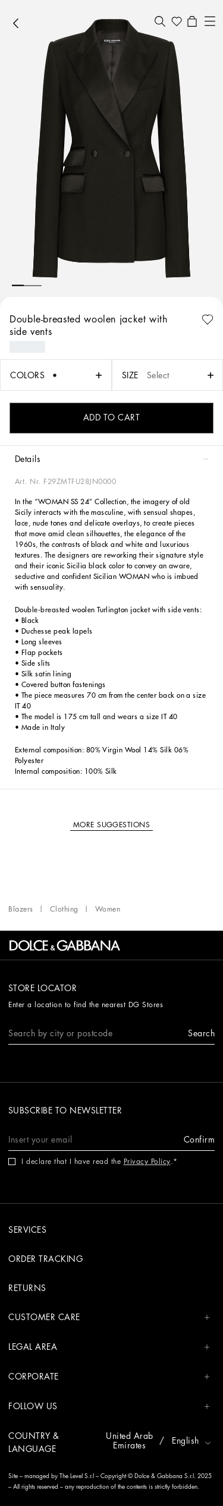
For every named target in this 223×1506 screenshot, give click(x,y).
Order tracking (45, 1259)
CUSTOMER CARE (109, 1317)
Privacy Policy (147, 1161)
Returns (27, 1288)
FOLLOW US (109, 1406)
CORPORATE (109, 1376)
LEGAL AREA (109, 1347)
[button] (160, 21)
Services (27, 1230)
